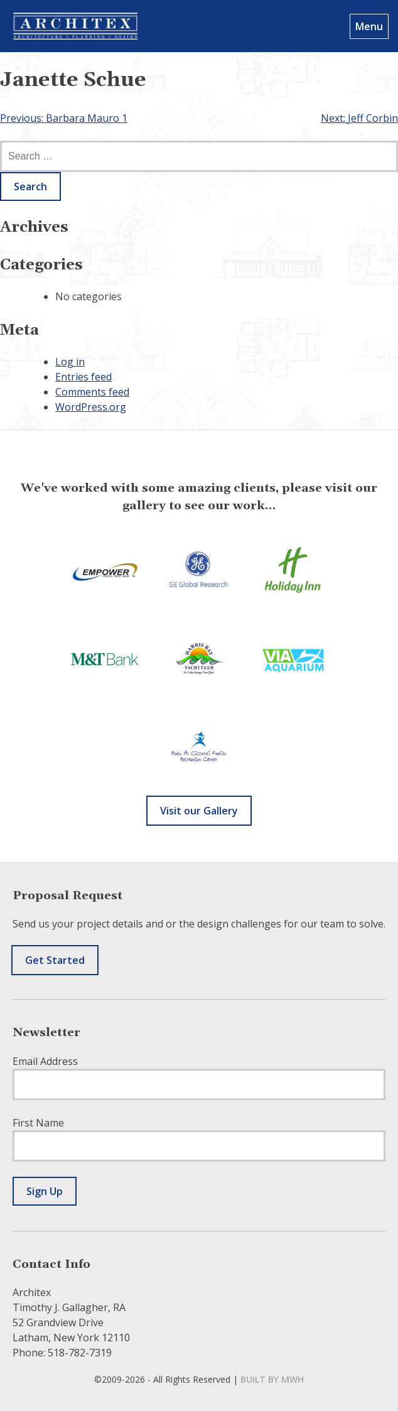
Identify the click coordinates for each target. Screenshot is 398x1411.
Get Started (55, 960)
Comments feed (92, 392)
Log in (70, 362)
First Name (38, 1123)
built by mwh (272, 1379)
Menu (369, 26)
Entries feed (83, 377)
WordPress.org (90, 407)
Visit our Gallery (199, 811)
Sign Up (44, 1191)
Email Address (45, 1061)
